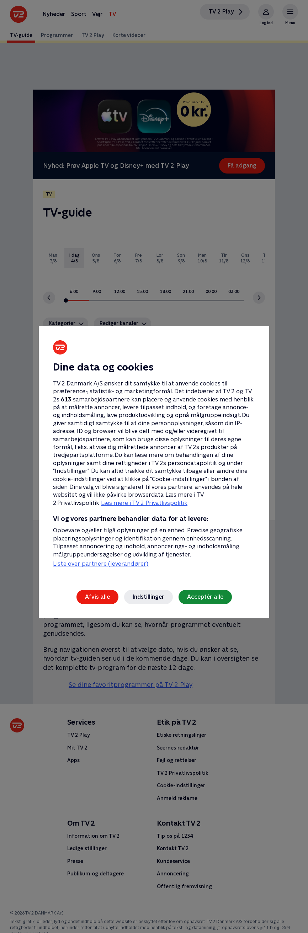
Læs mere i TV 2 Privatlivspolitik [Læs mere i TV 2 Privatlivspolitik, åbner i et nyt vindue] (144, 503)
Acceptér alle (205, 596)
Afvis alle (97, 596)
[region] (154, 466)
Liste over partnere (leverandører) (100, 563)
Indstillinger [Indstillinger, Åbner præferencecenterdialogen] (148, 596)
